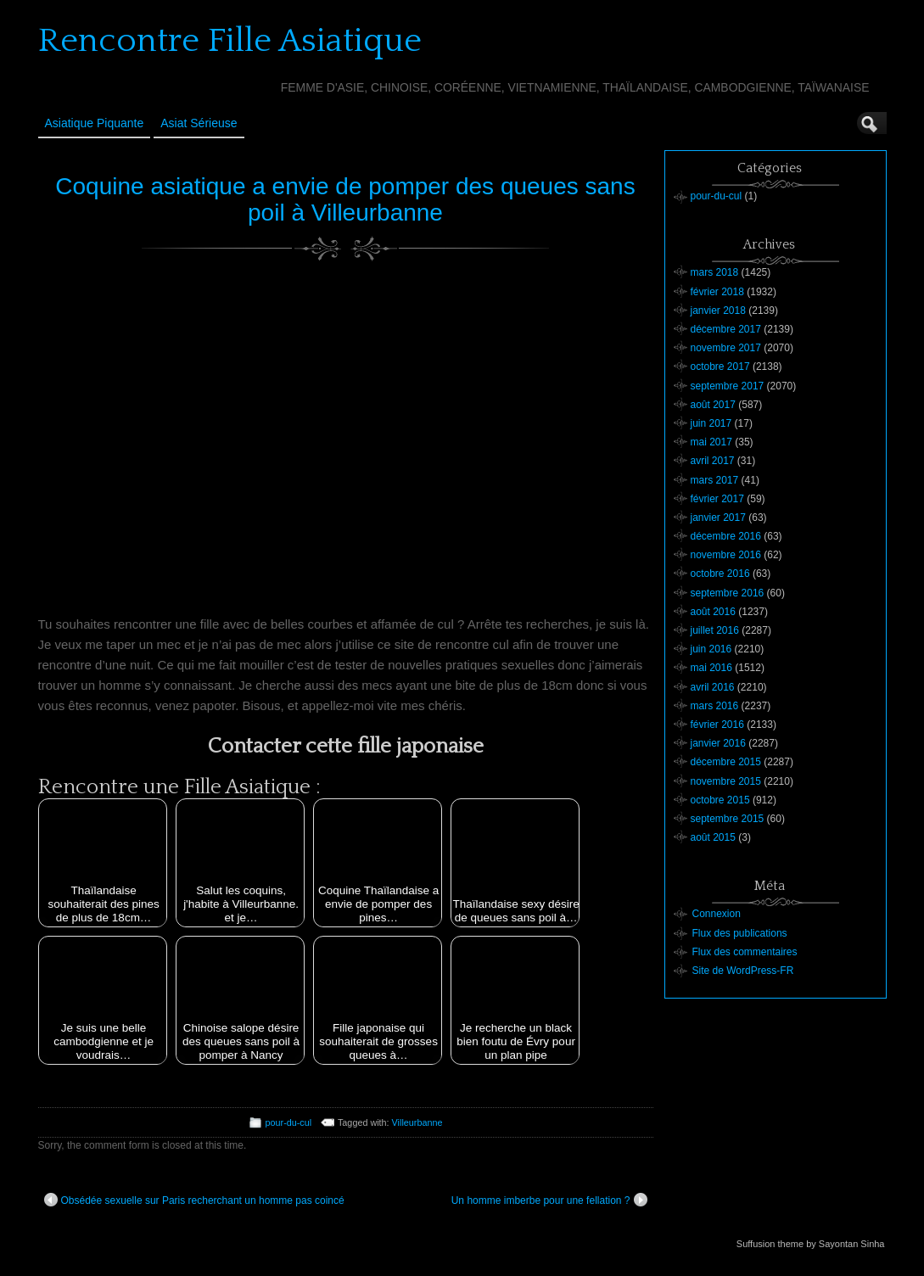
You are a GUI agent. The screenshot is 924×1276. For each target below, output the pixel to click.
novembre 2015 (726, 781)
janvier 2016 (718, 743)
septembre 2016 (727, 593)
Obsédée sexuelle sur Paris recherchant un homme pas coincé (194, 1199)
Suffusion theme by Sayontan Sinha (810, 1244)
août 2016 (713, 612)
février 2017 (717, 499)
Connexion (716, 914)
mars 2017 (715, 480)
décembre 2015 (726, 762)
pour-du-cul (289, 1122)
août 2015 (713, 837)
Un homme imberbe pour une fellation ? (549, 1199)
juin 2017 (711, 423)
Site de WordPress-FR (743, 971)
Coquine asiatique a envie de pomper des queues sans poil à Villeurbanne (345, 199)
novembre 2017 (726, 348)
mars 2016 (715, 706)
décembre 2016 (726, 536)
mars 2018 (715, 272)
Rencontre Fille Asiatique (230, 40)
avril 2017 (713, 461)
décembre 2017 (726, 329)
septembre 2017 (727, 386)
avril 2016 (713, 687)
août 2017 (713, 405)
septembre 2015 (727, 819)
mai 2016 (711, 668)
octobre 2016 (720, 573)
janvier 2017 (718, 517)
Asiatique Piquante (94, 123)
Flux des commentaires (745, 952)
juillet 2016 (715, 630)
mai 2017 (711, 442)
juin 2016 (711, 649)
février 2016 (717, 724)
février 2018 (717, 292)
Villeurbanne (417, 1122)
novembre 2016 (726, 555)
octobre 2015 (720, 800)
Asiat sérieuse (198, 123)
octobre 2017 (720, 366)
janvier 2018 (718, 310)
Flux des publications (739, 933)
